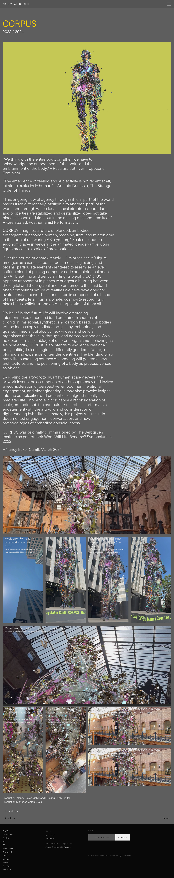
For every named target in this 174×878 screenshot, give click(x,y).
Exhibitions (8, 834)
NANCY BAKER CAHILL (17, 4)
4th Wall (7, 869)
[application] (87, 495)
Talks (5, 855)
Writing (6, 859)
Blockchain (8, 852)
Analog (6, 838)
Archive (6, 866)
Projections (8, 848)
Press (5, 862)
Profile (6, 831)
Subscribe (122, 837)
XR (4, 841)
